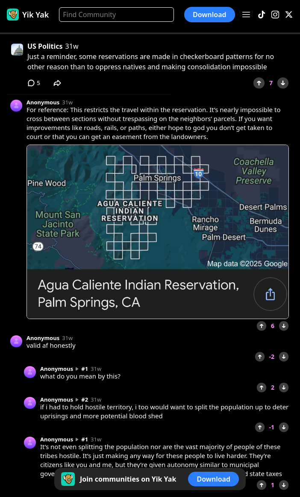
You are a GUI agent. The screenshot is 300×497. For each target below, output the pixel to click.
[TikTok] (261, 15)
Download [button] (209, 14)
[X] (289, 15)
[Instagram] (275, 15)
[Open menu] (246, 15)
